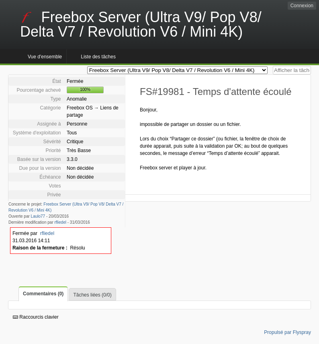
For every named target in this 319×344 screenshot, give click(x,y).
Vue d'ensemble (45, 57)
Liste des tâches (98, 57)
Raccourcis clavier (36, 317)
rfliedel (60, 222)
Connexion (301, 5)
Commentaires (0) (43, 294)
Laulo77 (38, 216)
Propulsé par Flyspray (287, 332)
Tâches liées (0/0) (92, 295)
